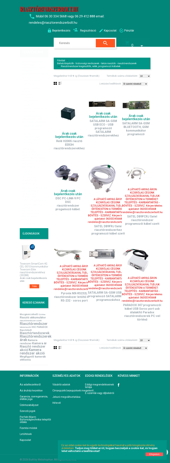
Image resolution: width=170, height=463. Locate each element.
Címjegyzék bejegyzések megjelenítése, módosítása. (74, 388)
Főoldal (61, 58)
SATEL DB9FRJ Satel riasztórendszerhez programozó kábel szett (108, 227)
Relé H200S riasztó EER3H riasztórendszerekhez (69, 142)
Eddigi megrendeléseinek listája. (99, 383)
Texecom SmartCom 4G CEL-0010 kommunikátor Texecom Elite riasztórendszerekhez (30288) (34, 267)
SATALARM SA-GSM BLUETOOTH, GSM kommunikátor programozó (136, 126)
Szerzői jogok (27, 408)
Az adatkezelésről (30, 382)
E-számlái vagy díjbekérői (99, 390)
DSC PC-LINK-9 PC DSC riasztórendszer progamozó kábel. (68, 201)
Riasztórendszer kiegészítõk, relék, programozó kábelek (90, 64)
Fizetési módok (28, 425)
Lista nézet (60, 81)
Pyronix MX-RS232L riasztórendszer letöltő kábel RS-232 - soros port (74, 294)
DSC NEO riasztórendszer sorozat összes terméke (31, 130)
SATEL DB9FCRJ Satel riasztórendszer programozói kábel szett (142, 217)
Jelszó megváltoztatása (66, 394)
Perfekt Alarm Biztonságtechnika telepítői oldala (35, 417)
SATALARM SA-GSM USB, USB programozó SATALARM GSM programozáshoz (108, 293)
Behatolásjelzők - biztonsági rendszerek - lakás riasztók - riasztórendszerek (97, 61)
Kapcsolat (25, 437)
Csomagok (28, 216)
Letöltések (26, 431)
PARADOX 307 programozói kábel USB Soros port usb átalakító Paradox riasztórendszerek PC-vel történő (142, 310)
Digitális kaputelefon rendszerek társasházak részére (29, 169)
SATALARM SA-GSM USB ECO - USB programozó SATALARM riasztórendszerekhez (103, 126)
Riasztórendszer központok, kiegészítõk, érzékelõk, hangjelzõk (32, 86)
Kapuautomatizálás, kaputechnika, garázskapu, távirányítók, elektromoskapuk (34, 186)
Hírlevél (56, 400)
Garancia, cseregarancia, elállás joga (34, 395)
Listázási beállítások (110, 81)
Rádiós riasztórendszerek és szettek (34, 100)
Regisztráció (84, 30)
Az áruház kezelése (31, 388)
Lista (60, 345)
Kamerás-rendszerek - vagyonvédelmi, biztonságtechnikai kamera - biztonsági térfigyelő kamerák (34, 150)
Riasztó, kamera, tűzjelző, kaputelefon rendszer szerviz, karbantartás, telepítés (33, 204)
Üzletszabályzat (29, 402)
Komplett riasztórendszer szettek (31, 73)
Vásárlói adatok (61, 382)
